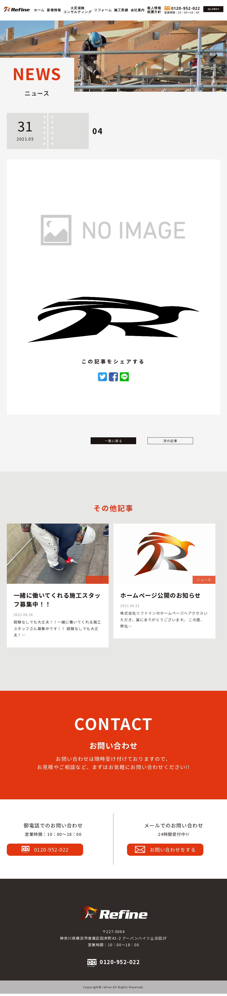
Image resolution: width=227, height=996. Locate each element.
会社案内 (138, 10)
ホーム (39, 10)
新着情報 (54, 10)
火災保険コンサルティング (77, 10)
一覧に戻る (113, 447)
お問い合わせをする (173, 849)
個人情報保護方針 (154, 10)
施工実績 (121, 10)
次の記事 (164, 447)
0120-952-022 (53, 849)
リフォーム (103, 10)
